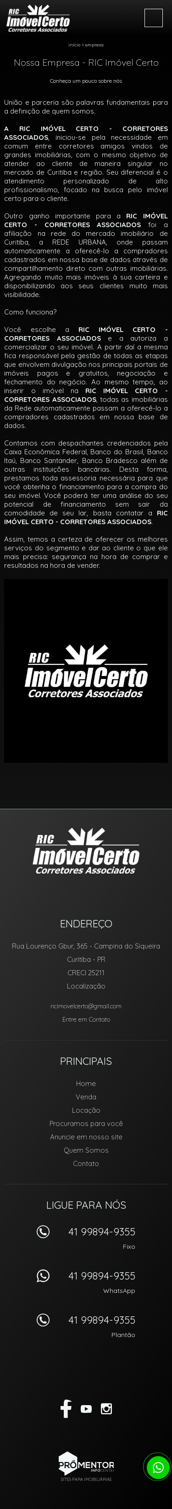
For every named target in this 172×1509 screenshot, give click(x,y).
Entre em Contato (86, 1019)
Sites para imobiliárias (86, 1479)
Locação (86, 1110)
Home (86, 1083)
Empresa (94, 45)
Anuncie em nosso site (86, 1136)
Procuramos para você (86, 1123)
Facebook (66, 1409)
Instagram (106, 1409)
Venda (86, 1096)
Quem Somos (86, 1150)
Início (74, 45)
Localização (86, 986)
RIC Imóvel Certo (86, 851)
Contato (86, 1163)
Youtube (86, 1409)
